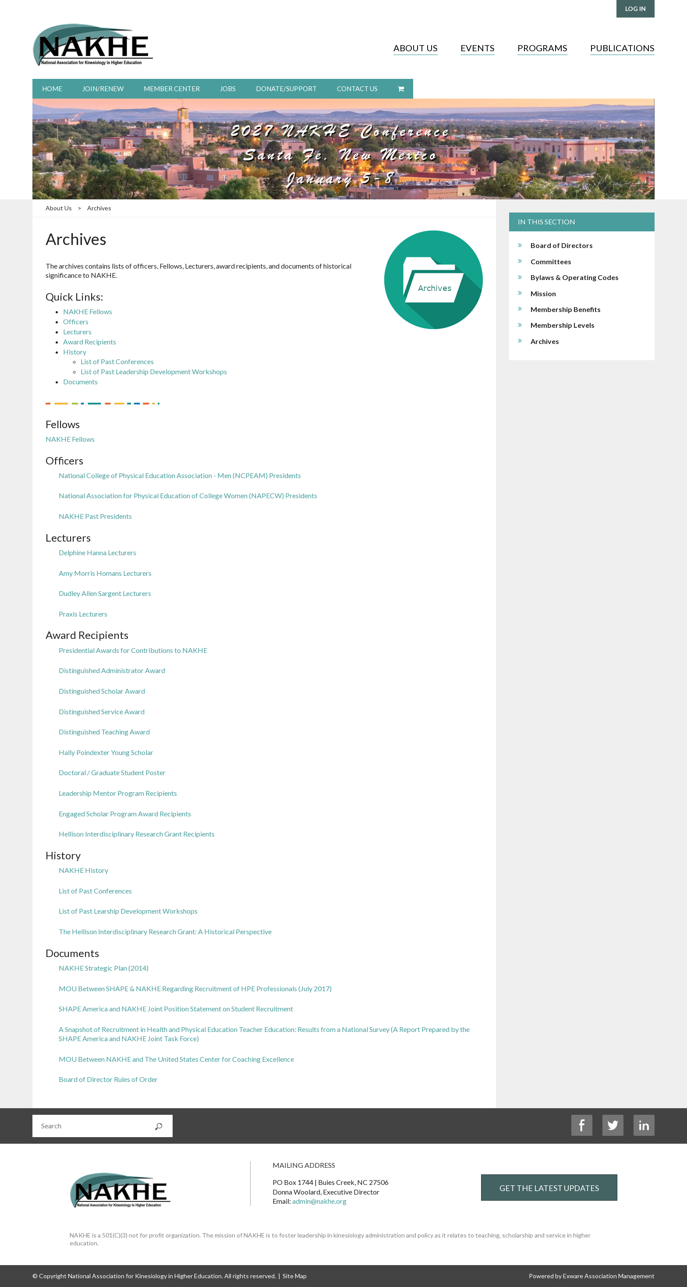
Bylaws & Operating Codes (575, 277)
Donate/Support (286, 88)
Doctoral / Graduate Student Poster (112, 772)
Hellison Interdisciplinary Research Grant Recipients (137, 834)
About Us (415, 48)
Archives (99, 208)
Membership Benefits (566, 309)
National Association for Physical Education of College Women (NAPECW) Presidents (188, 495)
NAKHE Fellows (87, 311)
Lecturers (77, 331)
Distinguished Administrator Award (112, 670)
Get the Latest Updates (549, 1188)
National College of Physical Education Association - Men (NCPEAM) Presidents (180, 475)
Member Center (172, 88)
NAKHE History (83, 870)
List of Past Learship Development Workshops (128, 911)
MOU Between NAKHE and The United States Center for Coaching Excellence (176, 1059)
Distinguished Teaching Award (104, 731)
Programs (542, 48)
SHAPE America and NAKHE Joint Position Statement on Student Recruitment (176, 1008)
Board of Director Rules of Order (108, 1079)
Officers (76, 321)
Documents (80, 381)
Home (52, 88)
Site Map (295, 1276)
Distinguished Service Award (102, 711)
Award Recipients (89, 341)
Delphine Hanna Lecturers (97, 552)
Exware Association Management (609, 1276)
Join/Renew (103, 88)
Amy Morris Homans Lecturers (105, 573)
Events (477, 48)
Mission (543, 293)
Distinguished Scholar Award (102, 691)
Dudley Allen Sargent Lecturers (105, 593)
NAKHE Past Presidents (95, 516)
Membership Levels (563, 325)
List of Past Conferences (117, 361)
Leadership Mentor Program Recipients (118, 793)
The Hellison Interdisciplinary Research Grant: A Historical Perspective (165, 931)
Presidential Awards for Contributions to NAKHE (133, 650)
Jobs (228, 88)
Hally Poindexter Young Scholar (106, 752)
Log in (635, 8)
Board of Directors (562, 245)
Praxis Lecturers (83, 614)
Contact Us (357, 88)
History (74, 351)
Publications (622, 48)
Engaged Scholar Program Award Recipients (125, 813)
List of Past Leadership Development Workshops (154, 371)
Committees (551, 261)
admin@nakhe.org (319, 1201)
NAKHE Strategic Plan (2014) (104, 968)
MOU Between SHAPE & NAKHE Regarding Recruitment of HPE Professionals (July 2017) (195, 988)
